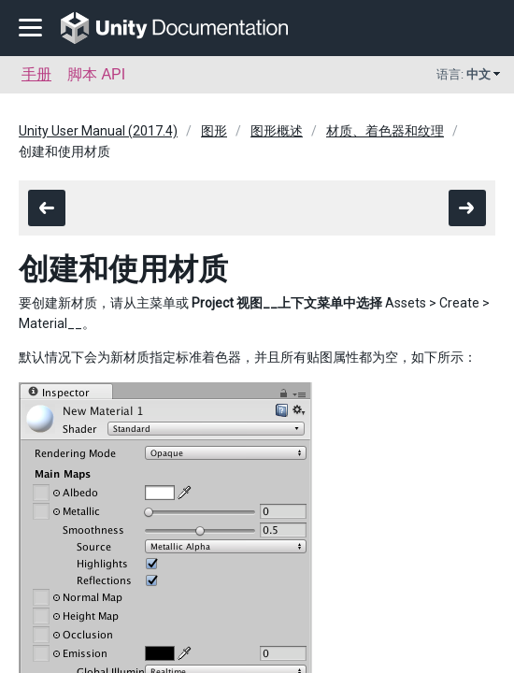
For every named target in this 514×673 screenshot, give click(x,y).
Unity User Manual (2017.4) (98, 130)
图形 (214, 130)
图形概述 (276, 130)
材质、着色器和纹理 (385, 130)
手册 (36, 74)
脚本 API (96, 74)
